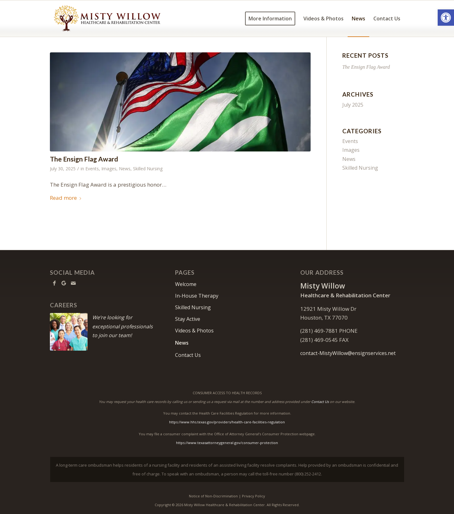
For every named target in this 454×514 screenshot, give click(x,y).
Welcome (185, 284)
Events (92, 169)
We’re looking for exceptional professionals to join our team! (122, 326)
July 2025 (352, 104)
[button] (446, 17)
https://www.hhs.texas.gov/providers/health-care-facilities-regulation (227, 422)
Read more (66, 197)
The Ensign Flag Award (84, 159)
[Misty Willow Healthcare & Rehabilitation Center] (107, 18)
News (125, 169)
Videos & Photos (194, 330)
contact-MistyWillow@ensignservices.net (348, 353)
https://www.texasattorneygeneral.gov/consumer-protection (227, 442)
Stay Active (187, 318)
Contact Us (188, 355)
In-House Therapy (196, 295)
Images (108, 169)
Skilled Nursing (148, 169)
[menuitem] (270, 18)
